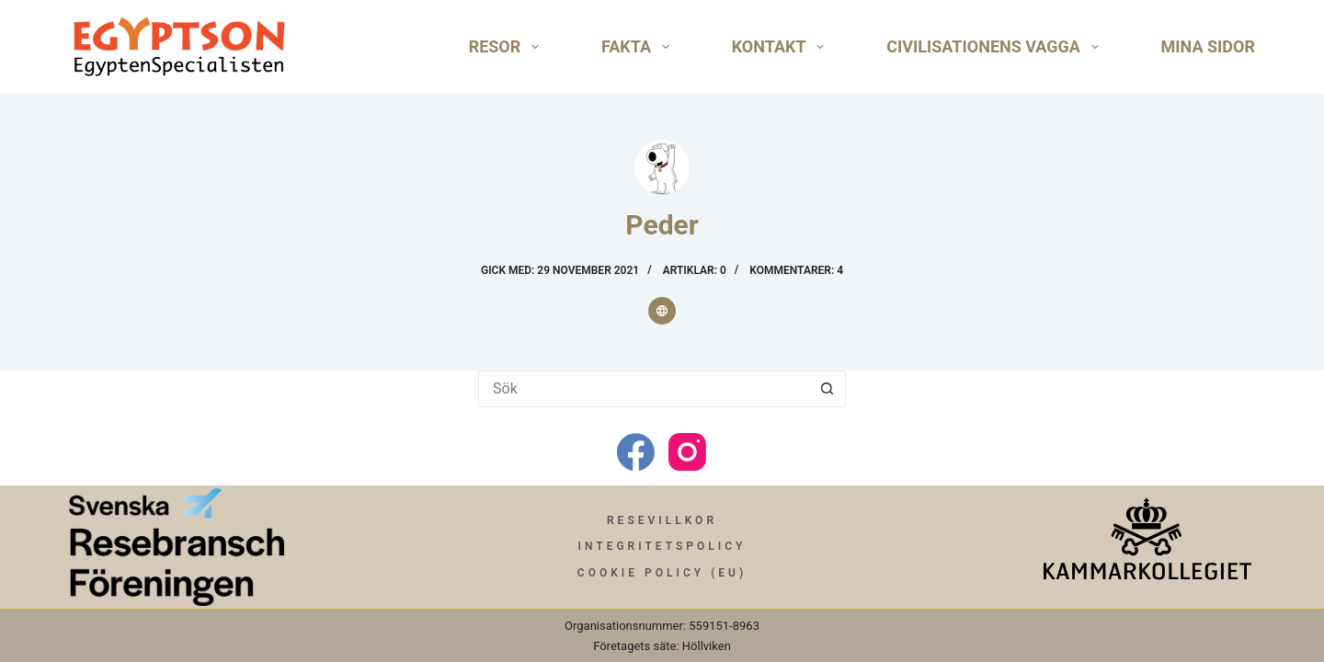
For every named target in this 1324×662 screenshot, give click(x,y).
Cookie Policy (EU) (662, 572)
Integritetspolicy (661, 546)
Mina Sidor (1208, 46)
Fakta (639, 47)
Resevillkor (662, 520)
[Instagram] (687, 452)
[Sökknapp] (827, 389)
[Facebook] (636, 452)
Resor (507, 47)
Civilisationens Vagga (995, 47)
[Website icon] (662, 311)
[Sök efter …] (643, 389)
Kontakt (782, 47)
